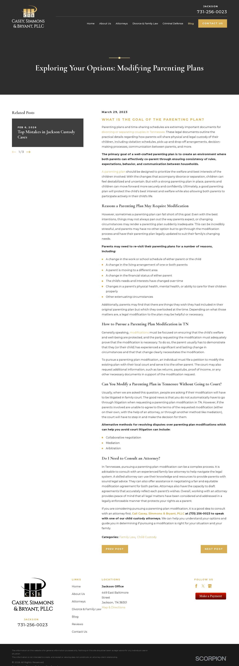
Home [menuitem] (91, 23)
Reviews (77, 624)
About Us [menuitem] (105, 23)
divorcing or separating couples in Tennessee (133, 132)
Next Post (214, 548)
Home (76, 586)
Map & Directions (113, 607)
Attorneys (79, 601)
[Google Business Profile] (210, 586)
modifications (139, 332)
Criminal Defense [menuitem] (173, 23)
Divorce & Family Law (86, 609)
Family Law (127, 537)
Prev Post (115, 548)
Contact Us (212, 23)
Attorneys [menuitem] (122, 23)
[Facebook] (196, 586)
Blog (75, 616)
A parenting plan (113, 171)
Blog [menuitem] (191, 23)
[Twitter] (203, 586)
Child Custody (147, 537)
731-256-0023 (212, 11)
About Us (78, 594)
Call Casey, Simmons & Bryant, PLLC (158, 513)
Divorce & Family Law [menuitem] (145, 23)
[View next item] (28, 152)
